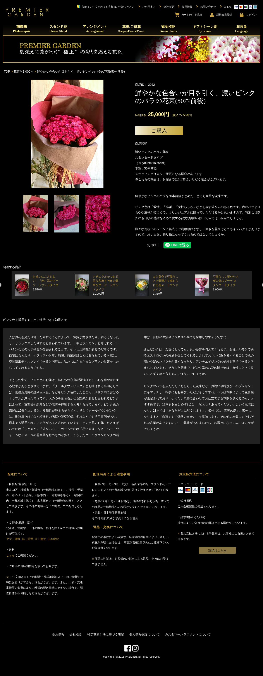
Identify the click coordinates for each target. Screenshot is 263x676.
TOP (7, 71)
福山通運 (27, 539)
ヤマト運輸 (13, 539)
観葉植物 (168, 29)
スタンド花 (58, 29)
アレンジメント (95, 29)
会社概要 (76, 634)
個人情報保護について (144, 634)
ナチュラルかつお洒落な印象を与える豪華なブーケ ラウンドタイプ (105, 285)
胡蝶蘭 (21, 29)
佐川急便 (40, 539)
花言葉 (241, 29)
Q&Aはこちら (217, 550)
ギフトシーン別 (205, 29)
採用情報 (58, 634)
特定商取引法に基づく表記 (105, 634)
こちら (10, 555)
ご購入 (159, 130)
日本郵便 (53, 539)
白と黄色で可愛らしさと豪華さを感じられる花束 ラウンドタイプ (165, 285)
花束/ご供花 (131, 29)
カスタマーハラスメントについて (188, 634)
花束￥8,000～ (23, 71)
